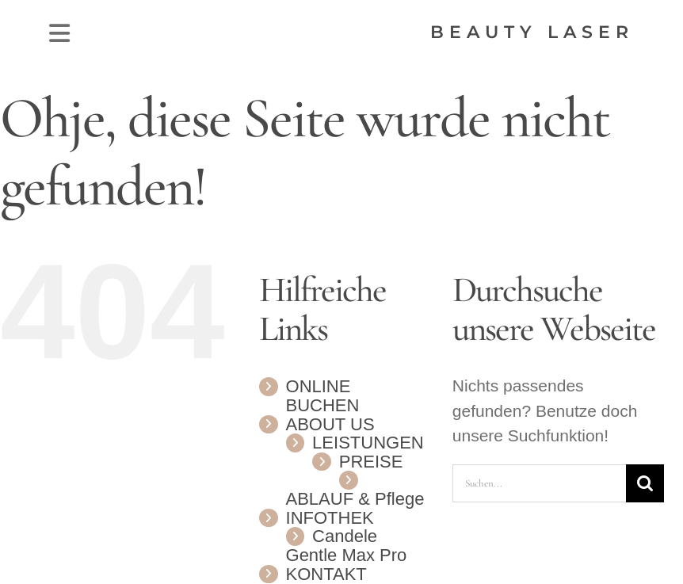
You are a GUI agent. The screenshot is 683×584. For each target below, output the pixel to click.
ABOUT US (330, 424)
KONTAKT (326, 574)
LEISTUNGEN (368, 442)
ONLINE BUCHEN (323, 395)
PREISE (371, 461)
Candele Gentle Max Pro (346, 545)
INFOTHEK (330, 518)
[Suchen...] (539, 483)
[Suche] (645, 483)
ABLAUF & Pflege (355, 499)
